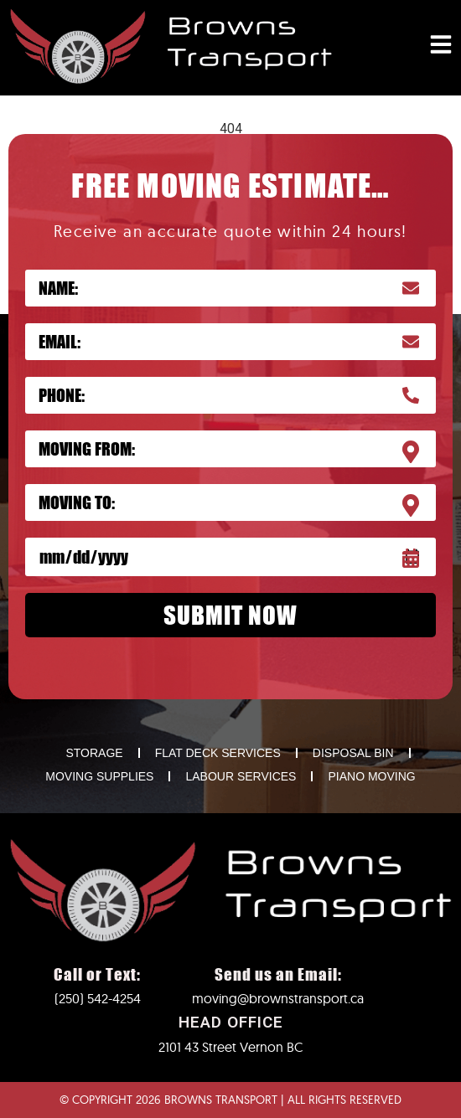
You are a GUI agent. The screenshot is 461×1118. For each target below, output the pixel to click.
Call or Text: (97, 974)
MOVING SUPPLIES (99, 776)
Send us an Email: (278, 974)
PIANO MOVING (371, 776)
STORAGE (93, 753)
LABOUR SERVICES (240, 776)
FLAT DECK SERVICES (218, 753)
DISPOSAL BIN (353, 753)
